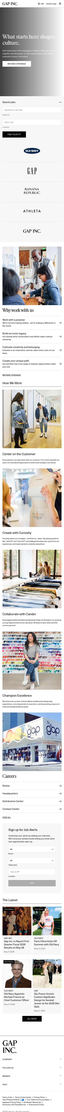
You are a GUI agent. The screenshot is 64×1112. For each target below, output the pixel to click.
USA (41, 4)
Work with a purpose (29, 322)
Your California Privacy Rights (38, 1100)
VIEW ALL (6, 817)
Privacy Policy (39, 1097)
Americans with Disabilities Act (14, 1105)
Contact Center (10, 809)
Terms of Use (7, 1097)
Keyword (5, 115)
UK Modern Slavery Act (32, 1102)
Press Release (9, 909)
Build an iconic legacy (29, 336)
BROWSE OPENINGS (11, 375)
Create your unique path (29, 363)
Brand (10, 854)
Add (32, 883)
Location (5, 127)
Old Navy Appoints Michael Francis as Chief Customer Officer (16, 997)
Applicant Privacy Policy (11, 1102)
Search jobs (8, 102)
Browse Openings (17, 64)
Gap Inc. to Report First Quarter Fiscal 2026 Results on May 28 (16, 944)
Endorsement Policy (36, 1105)
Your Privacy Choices (10, 1100)
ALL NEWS (32, 1019)
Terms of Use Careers (23, 1097)
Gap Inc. (8, 938)
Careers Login (51, 4)
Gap (36, 991)
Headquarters (10, 793)
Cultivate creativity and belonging (29, 350)
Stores (6, 785)
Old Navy (38, 938)
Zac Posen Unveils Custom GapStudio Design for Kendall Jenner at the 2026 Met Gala (46, 1000)
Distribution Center (12, 801)
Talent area (12, 865)
